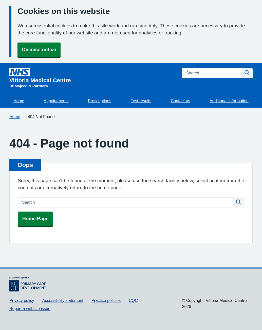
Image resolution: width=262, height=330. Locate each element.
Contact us (180, 101)
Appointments (56, 101)
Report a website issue (29, 308)
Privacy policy (21, 300)
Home (18, 101)
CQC (133, 300)
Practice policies (106, 300)
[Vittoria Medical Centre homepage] (40, 78)
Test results (141, 101)
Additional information (229, 101)
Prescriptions (99, 101)
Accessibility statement (62, 300)
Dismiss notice (39, 49)
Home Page (35, 218)
